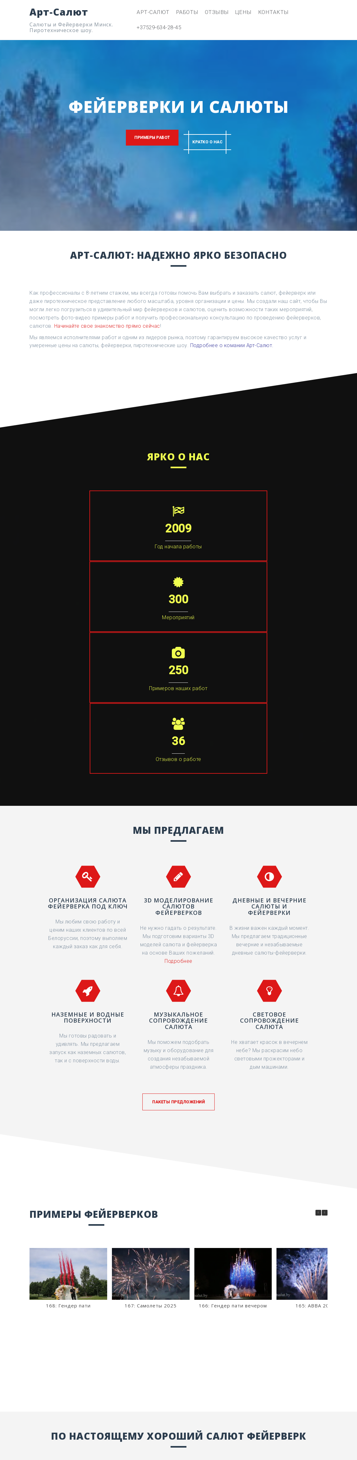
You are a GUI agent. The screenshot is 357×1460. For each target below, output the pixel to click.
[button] (325, 1000)
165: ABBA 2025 (315, 1093)
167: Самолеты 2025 (151, 1093)
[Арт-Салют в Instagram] (244, 1391)
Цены (243, 12)
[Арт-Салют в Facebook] (221, 1391)
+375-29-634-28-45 (178, 1293)
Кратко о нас (212, 138)
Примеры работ (147, 138)
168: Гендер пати (68, 1093)
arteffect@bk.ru (63, 1433)
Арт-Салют (58, 11)
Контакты (273, 12)
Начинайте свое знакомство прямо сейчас (107, 326)
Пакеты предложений (178, 889)
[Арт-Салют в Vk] (266, 1391)
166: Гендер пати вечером (233, 1093)
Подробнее (178, 748)
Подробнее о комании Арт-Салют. (232, 345)
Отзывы (217, 12)
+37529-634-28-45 (159, 27)
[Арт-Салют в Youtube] (289, 1391)
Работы (187, 12)
